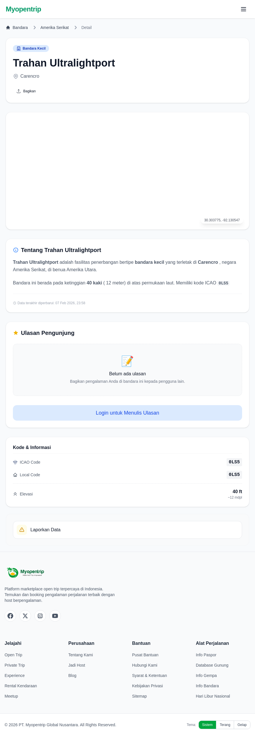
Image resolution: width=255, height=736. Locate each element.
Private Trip (15, 665)
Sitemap (139, 696)
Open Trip (13, 655)
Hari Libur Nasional (213, 696)
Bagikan (26, 91)
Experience (15, 675)
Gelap (242, 725)
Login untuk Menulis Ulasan (127, 413)
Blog (72, 675)
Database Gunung (212, 665)
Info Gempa (206, 675)
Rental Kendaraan (21, 686)
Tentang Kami (80, 655)
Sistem (207, 725)
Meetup (11, 696)
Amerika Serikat (54, 27)
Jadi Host (76, 665)
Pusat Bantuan (145, 655)
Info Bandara (207, 686)
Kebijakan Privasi (147, 686)
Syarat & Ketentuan (149, 675)
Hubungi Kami (144, 665)
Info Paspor (206, 655)
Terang (225, 725)
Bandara (17, 27)
